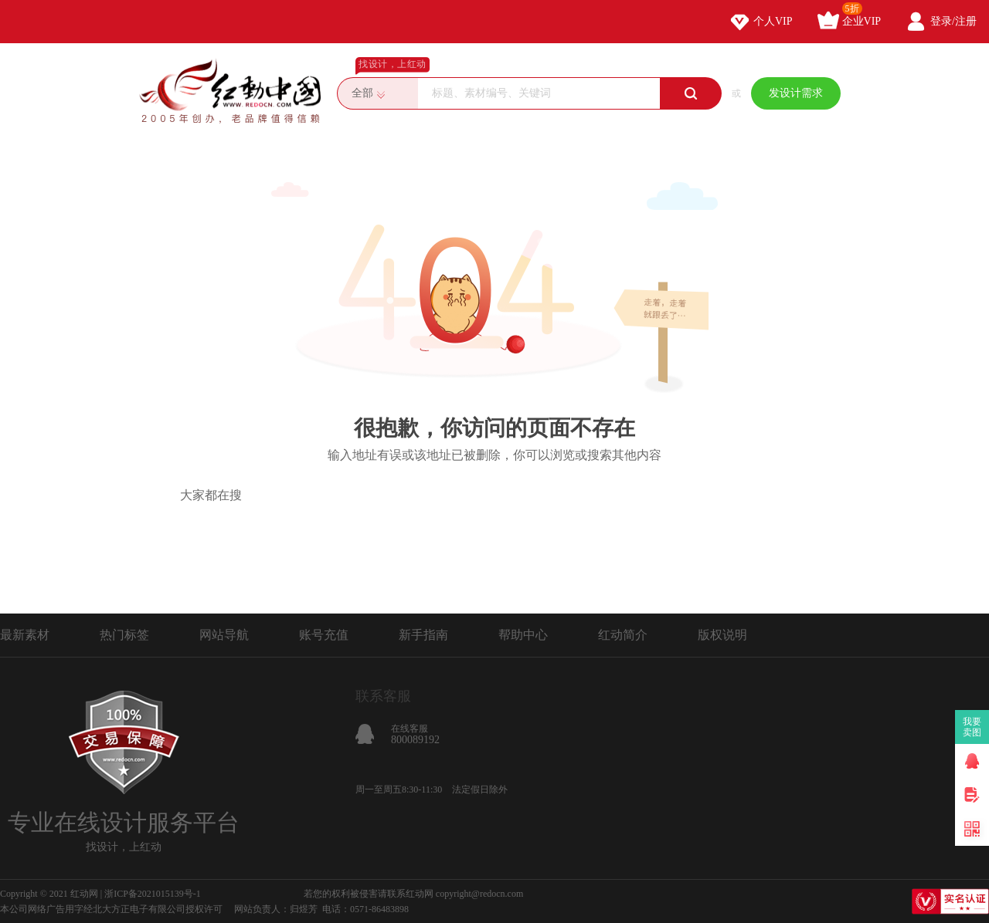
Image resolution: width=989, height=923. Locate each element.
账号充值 (323, 634)
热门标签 (124, 634)
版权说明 (722, 634)
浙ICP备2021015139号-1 (152, 893)
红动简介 (622, 634)
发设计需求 (796, 93)
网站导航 (224, 634)
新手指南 (423, 634)
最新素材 (24, 634)
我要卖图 (972, 727)
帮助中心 (523, 634)
